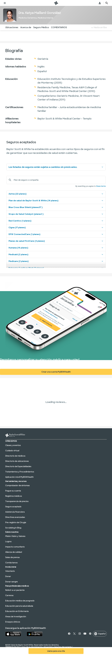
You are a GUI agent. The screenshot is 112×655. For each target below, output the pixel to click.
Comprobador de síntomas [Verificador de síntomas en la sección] (17, 485)
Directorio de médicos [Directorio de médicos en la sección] (15, 456)
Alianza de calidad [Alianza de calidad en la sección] (13, 552)
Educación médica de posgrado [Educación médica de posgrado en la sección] (19, 600)
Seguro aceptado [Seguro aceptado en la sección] (13, 506)
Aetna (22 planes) (56, 194)
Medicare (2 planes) (56, 261)
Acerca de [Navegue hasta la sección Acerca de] (25, 27)
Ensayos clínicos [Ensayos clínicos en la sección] (12, 622)
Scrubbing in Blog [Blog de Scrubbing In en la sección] (13, 527)
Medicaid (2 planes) (56, 254)
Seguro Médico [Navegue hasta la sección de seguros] (41, 27)
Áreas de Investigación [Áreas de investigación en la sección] (15, 616)
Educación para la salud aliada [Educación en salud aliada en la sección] (19, 606)
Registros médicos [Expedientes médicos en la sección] (13, 496)
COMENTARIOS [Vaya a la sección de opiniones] (59, 27)
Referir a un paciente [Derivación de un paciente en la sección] (15, 590)
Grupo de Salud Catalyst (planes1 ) (56, 214)
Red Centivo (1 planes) (56, 221)
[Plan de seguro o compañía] (59, 180)
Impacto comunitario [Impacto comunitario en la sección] (15, 546)
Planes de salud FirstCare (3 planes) (56, 241)
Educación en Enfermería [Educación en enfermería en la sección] (17, 611)
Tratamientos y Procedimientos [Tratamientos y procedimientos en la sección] (19, 471)
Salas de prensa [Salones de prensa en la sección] (12, 557)
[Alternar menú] (4, 3)
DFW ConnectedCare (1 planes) (56, 234)
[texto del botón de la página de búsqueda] (107, 3)
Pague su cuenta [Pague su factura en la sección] (13, 490)
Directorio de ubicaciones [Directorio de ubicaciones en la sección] (17, 461)
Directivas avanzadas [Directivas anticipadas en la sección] (15, 517)
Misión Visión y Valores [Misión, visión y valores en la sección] (15, 536)
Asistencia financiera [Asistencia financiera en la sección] (15, 512)
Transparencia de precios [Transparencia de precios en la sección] (16, 501)
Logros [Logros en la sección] (8, 541)
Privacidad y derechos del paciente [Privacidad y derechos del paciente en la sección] (58, 647)
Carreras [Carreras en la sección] (9, 595)
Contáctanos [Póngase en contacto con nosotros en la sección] (11, 562)
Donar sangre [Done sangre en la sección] (11, 581)
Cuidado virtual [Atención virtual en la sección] (12, 450)
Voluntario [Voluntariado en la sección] (10, 571)
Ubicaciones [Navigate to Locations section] (11, 27)
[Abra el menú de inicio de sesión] (99, 3)
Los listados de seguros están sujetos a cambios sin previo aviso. (56, 167)
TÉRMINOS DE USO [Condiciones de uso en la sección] (12, 647)
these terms (101, 186)
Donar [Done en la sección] (8, 576)
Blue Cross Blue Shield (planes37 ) (56, 207)
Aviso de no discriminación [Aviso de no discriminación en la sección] (32, 647)
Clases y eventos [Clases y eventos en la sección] (13, 445)
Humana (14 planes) (56, 248)
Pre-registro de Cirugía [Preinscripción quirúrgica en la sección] (15, 522)
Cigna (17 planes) (56, 227)
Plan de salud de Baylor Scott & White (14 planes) (56, 200)
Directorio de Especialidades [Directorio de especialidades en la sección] (18, 466)
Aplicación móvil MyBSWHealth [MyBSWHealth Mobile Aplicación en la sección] (19, 477)
